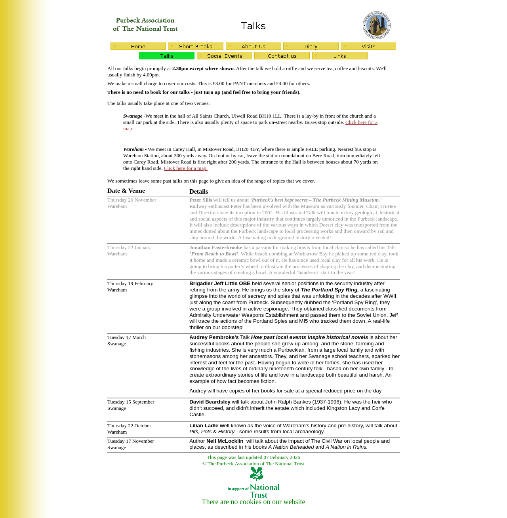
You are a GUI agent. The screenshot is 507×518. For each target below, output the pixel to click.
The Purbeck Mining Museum (346, 200)
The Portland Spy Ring (329, 290)
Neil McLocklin (224, 441)
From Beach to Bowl (213, 254)
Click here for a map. (186, 168)
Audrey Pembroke (211, 337)
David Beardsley (210, 402)
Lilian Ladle (203, 425)
